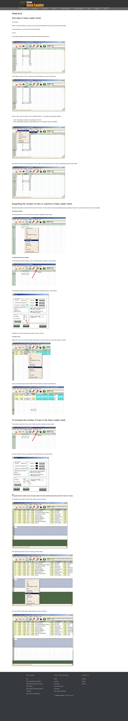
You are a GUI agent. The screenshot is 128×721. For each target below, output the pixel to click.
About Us (84, 683)
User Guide (56, 683)
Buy (27, 678)
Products (84, 678)
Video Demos (29, 686)
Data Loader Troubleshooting (33, 693)
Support (97, 8)
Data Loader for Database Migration (34, 688)
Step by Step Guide (58, 686)
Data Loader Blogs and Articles (33, 681)
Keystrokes (56, 688)
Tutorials (56, 681)
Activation (28, 691)
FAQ (89, 8)
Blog (105, 8)
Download (35, 8)
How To (54, 8)
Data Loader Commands (60, 691)
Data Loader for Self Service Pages (34, 683)
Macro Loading (65, 8)
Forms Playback (78, 8)
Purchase (45, 8)
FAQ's (55, 678)
